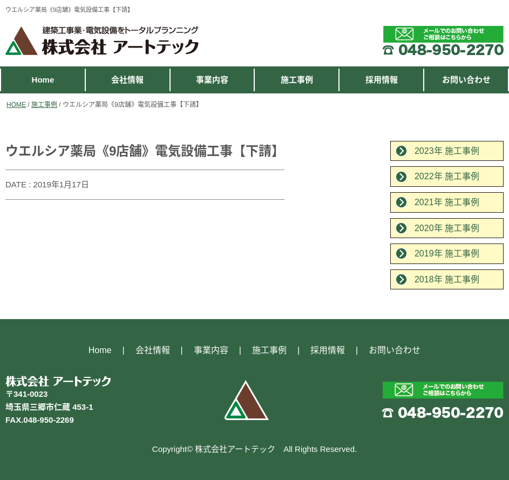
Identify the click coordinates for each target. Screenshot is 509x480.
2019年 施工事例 (447, 253)
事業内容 (212, 79)
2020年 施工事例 (447, 228)
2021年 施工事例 (447, 202)
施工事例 (297, 79)
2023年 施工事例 (447, 151)
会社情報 (127, 79)
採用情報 (381, 79)
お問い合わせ (466, 79)
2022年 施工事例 (447, 176)
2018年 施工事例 (447, 279)
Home (43, 79)
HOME (16, 105)
